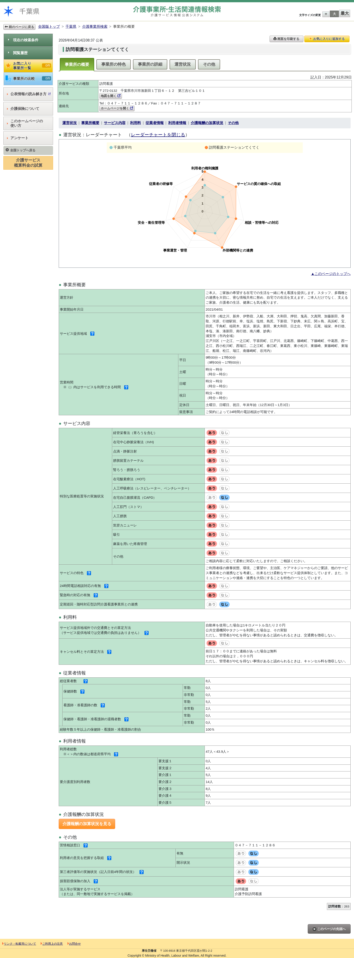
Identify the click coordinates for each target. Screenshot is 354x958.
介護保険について (23, 109)
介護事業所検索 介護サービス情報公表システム (177, 11)
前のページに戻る (19, 27)
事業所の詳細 (150, 64)
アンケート (17, 138)
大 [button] (334, 14)
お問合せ (74, 943)
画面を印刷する (286, 39)
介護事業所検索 (94, 26)
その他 (209, 64)
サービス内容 (115, 123)
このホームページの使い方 (25, 123)
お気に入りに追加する (327, 39)
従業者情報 (155, 123)
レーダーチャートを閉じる (158, 134)
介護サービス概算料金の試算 (28, 163)
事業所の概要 (77, 64)
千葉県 (70, 26)
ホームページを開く (117, 108)
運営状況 (183, 64)
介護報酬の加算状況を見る (87, 824)
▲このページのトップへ (331, 274)
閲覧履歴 (18, 53)
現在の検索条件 (23, 40)
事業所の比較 (28, 79)
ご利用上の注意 (52, 943)
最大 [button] (345, 13)
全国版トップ (49, 26)
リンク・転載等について (19, 943)
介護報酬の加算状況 (207, 123)
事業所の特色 (113, 64)
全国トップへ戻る (20, 150)
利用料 (135, 123)
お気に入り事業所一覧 (28, 66)
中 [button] (326, 14)
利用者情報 (177, 123)
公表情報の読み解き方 (29, 94)
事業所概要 (90, 123)
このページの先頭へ (329, 929)
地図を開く (111, 96)
